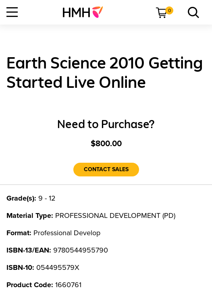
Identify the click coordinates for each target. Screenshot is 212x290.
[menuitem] (86, 12)
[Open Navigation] (12, 12)
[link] (86, 12)
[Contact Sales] (106, 169)
